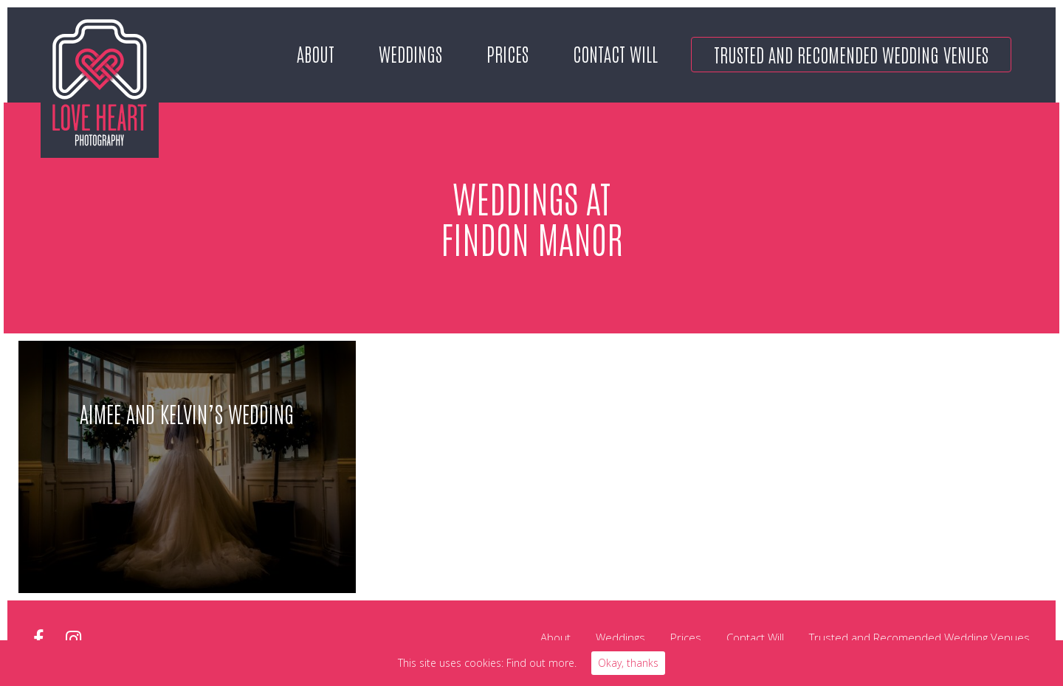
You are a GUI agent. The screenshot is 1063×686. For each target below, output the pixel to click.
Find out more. (541, 663)
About (315, 53)
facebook (38, 639)
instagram (73, 639)
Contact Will (615, 53)
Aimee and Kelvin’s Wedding (187, 413)
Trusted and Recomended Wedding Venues (851, 54)
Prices (507, 53)
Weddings (410, 53)
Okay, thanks (628, 663)
